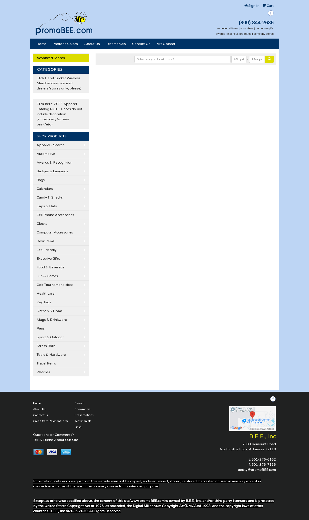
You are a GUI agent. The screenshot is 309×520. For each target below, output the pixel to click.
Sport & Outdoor (50, 337)
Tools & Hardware (51, 355)
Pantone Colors (65, 44)
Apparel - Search (50, 145)
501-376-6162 (264, 459)
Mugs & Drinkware (52, 320)
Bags (41, 180)
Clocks (42, 224)
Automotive (46, 154)
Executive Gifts (48, 258)
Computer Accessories (55, 232)
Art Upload (166, 44)
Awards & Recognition (54, 162)
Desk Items (45, 241)
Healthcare (45, 293)
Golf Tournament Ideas (55, 285)
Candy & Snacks (50, 197)
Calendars (45, 189)
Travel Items (46, 363)
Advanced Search (51, 58)
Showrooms (82, 409)
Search (79, 403)
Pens (41, 328)
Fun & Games (47, 276)
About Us (92, 44)
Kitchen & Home (50, 311)
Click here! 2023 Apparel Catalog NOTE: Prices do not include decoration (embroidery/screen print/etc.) (59, 114)
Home (41, 44)
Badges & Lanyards (52, 171)
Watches (43, 372)
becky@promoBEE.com (257, 470)
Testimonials (116, 44)
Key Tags (44, 302)
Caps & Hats (47, 206)
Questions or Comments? (53, 435)
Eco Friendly (47, 250)
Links (78, 427)
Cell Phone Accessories (55, 215)
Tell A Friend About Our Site (55, 440)
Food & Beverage (50, 267)
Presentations (84, 415)
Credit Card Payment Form (50, 421)
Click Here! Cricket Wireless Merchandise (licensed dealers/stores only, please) (59, 83)
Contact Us (141, 44)
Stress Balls (46, 346)
